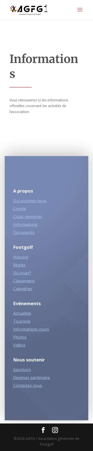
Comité (19, 210)
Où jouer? (22, 274)
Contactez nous (27, 387)
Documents (23, 234)
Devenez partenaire (31, 379)
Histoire (20, 258)
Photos (20, 338)
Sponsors (22, 371)
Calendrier (22, 290)
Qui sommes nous (30, 202)
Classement (24, 282)
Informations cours (31, 330)
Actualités (22, 315)
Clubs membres (27, 218)
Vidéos (19, 346)
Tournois (22, 323)
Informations (25, 226)
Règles (19, 266)
